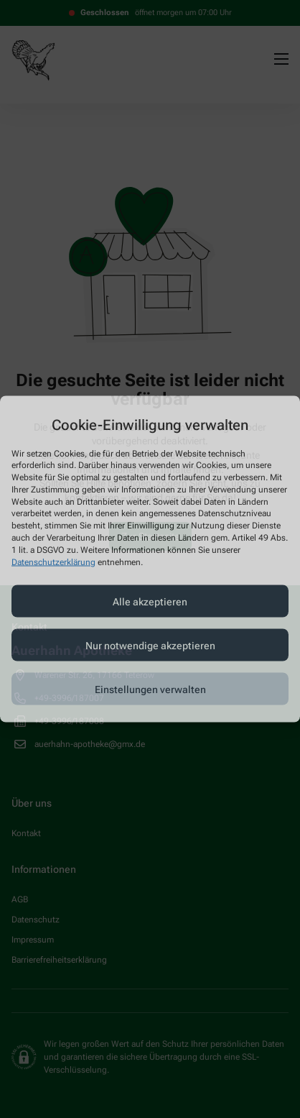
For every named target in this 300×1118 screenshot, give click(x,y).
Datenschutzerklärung (53, 561)
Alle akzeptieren (150, 601)
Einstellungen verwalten (150, 689)
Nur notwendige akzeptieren (150, 645)
